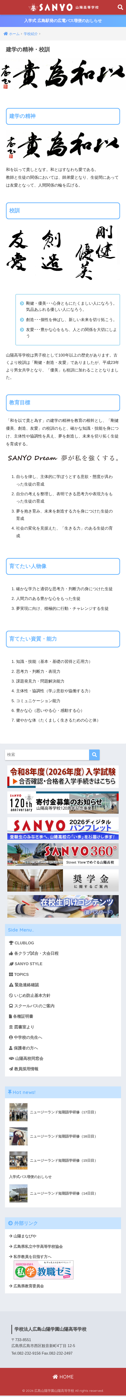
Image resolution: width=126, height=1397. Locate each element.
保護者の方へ (23, 1049)
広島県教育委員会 (26, 1287)
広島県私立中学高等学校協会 (36, 1248)
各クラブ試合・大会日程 (33, 953)
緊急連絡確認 (24, 985)
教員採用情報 (23, 1070)
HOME (63, 1378)
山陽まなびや (22, 1237)
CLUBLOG (21, 943)
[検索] (94, 755)
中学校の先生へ (25, 1038)
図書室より (21, 1028)
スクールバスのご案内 (31, 1006)
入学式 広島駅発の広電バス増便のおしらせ (63, 21)
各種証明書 (21, 1017)
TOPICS (19, 975)
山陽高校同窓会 (26, 1059)
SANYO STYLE (26, 964)
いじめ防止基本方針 (29, 996)
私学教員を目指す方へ (41, 1268)
